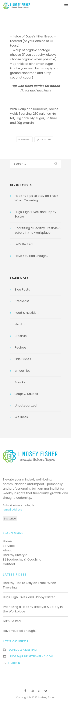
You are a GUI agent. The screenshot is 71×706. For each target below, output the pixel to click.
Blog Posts (22, 289)
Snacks (20, 382)
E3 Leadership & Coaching (22, 559)
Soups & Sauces (26, 394)
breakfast (24, 139)
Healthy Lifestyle (15, 555)
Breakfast (22, 301)
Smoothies (22, 370)
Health (19, 324)
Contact (9, 564)
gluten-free (44, 139)
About (7, 550)
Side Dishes (23, 359)
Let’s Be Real (24, 244)
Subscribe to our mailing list (19, 505)
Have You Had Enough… (31, 256)
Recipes (20, 347)
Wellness (21, 417)
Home (7, 541)
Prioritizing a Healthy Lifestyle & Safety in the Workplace (38, 230)
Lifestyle (21, 336)
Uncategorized (26, 405)
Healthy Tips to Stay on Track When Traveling (36, 198)
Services (9, 546)
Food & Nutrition (26, 313)
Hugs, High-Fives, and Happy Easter (29, 597)
